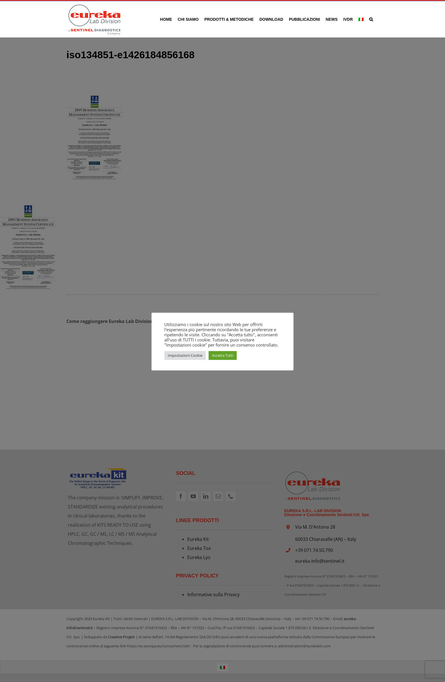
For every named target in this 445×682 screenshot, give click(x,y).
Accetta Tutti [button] (222, 355)
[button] (371, 19)
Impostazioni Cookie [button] (185, 355)
